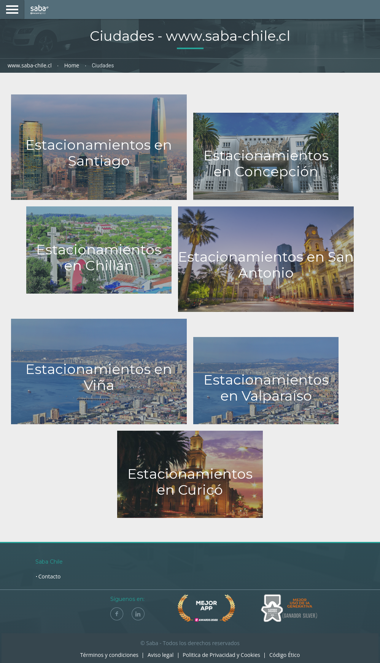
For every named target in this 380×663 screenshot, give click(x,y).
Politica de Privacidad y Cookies (221, 654)
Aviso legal (160, 654)
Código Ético (284, 654)
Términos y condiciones (109, 654)
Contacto (49, 576)
